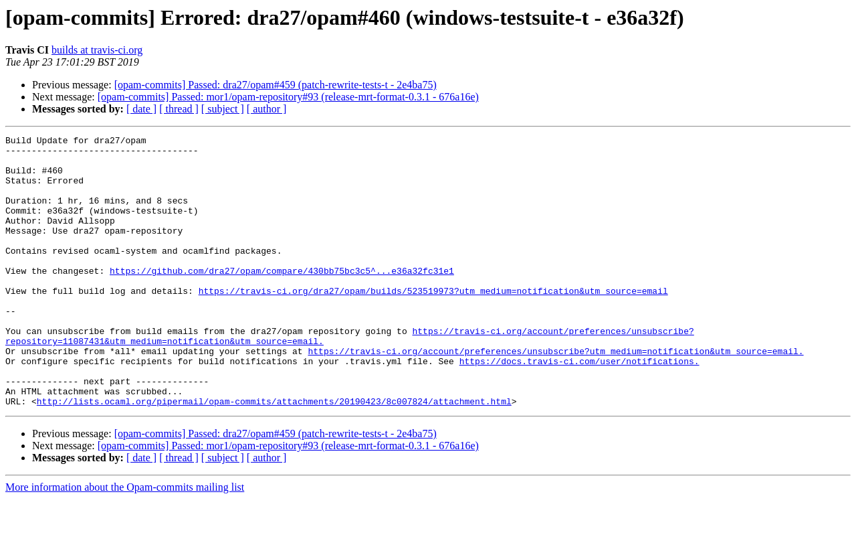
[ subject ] (222, 108)
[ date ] (141, 108)
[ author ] (267, 108)
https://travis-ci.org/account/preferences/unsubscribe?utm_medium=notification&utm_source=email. (555, 395)
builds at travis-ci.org (96, 50)
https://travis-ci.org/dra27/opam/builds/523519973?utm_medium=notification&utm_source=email (433, 323)
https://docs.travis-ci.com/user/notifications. (579, 407)
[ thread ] (179, 108)
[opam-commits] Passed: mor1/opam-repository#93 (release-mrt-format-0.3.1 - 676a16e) (288, 96)
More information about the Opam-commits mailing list (124, 541)
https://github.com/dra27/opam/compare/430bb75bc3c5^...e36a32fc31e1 (282, 299)
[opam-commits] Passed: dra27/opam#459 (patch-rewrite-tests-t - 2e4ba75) (275, 84)
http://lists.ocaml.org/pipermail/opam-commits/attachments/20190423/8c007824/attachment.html (274, 455)
